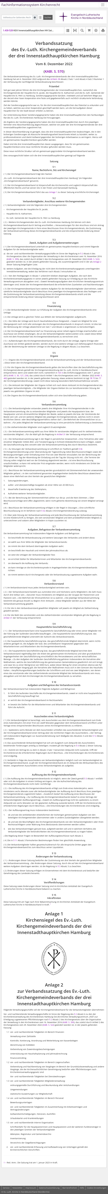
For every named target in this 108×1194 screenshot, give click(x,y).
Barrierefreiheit (69, 1188)
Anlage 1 (53, 192)
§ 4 (77, 745)
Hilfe (82, 1188)
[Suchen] (48, 17)
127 (21, 375)
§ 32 (43, 510)
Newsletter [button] (17, 1188)
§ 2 (81, 253)
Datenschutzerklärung (49, 1188)
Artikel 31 (61, 434)
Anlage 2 (97, 261)
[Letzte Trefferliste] (40, 17)
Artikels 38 (55, 79)
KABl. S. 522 (93, 259)
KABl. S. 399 (68, 1022)
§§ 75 (92, 378)
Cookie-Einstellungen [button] (96, 1188)
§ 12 (94, 736)
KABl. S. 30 (14, 375)
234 (26, 375)
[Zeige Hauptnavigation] (103, 4)
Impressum (30, 1188)
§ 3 (85, 778)
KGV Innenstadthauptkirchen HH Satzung (30, 30)
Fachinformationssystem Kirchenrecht (30, 5)
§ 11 (15, 840)
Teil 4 (60, 372)
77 (100, 378)
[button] (75, 30)
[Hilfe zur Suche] (35, 17)
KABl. (10, 259)
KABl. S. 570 (54, 71)
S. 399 (15, 259)
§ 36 (80, 449)
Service (6, 1188)
